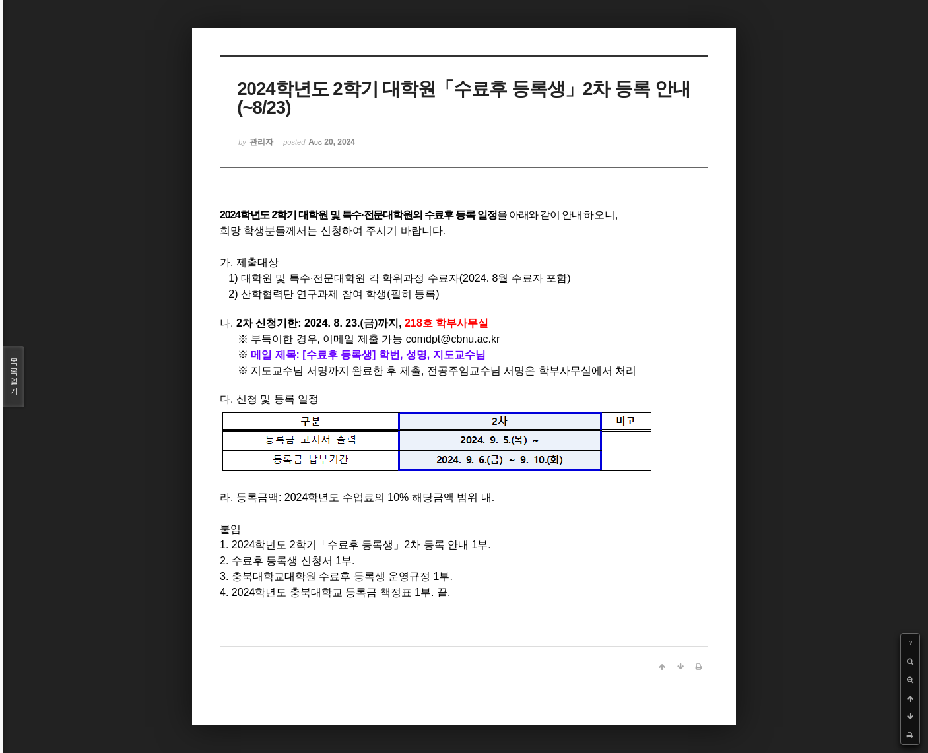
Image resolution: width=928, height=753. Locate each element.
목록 (14, 377)
